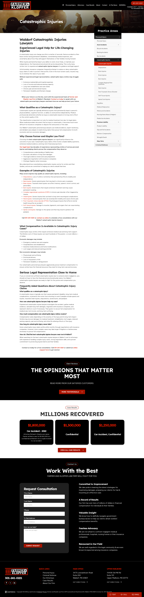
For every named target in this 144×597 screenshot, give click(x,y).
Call (124, 594)
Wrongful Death (102, 137)
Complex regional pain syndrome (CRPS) (36, 192)
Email (135, 594)
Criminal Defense (102, 145)
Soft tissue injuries (29, 205)
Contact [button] (104, 5)
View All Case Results (72, 450)
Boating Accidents (102, 52)
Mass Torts (100, 141)
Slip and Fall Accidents (103, 129)
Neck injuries (27, 199)
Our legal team (25, 147)
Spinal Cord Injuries (104, 99)
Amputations (102, 67)
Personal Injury (101, 37)
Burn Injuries (102, 79)
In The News (113, 5)
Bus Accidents (101, 56)
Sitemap (39, 592)
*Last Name (28, 501)
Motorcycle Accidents (103, 111)
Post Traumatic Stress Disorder (107, 92)
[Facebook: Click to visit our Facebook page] (6, 583)
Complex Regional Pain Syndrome (105, 83)
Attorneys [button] (81, 5)
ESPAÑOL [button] (122, 5)
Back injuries (27, 181)
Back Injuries (102, 71)
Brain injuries (27, 183)
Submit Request (33, 546)
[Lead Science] (10, 592)
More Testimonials (72, 392)
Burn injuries (27, 188)
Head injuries (27, 196)
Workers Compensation (104, 133)
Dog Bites (100, 103)
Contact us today (57, 99)
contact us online (43, 218)
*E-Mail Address (29, 518)
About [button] (98, 5)
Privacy (45, 592)
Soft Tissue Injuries (104, 95)
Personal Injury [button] (71, 5)
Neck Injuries (102, 88)
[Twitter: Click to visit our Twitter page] (10, 583)
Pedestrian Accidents (103, 118)
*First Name (28, 493)
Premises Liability (102, 122)
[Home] (63, 5)
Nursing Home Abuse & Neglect (106, 114)
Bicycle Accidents (102, 48)
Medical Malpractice (103, 107)
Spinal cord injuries (29, 210)
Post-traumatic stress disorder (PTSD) (36, 201)
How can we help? (30, 527)
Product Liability (102, 126)
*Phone (26, 510)
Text (113, 594)
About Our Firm (49, 583)
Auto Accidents (102, 45)
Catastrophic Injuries (103, 60)
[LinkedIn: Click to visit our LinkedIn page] (14, 583)
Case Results (90, 5)
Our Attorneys (48, 578)
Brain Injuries (102, 75)
